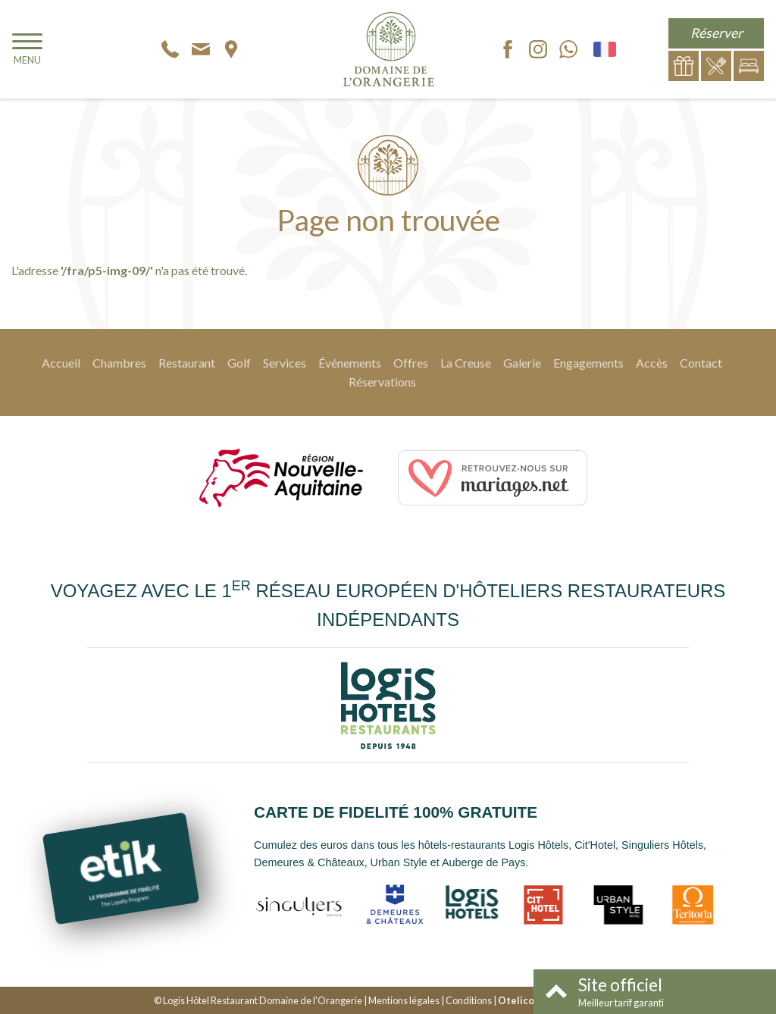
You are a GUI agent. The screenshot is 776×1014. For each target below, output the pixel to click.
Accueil (61, 362)
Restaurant (186, 362)
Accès (652, 362)
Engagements (588, 362)
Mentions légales (404, 1000)
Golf (239, 362)
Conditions (469, 1000)
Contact (701, 362)
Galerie (522, 362)
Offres (410, 362)
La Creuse (465, 362)
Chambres (119, 362)
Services (284, 362)
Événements (349, 362)
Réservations (382, 381)
